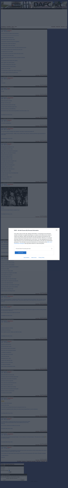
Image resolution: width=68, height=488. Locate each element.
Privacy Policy (41, 257)
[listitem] (34, 248)
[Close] (57, 230)
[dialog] (34, 244)
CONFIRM (21, 252)
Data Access (34, 257)
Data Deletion (26, 257)
